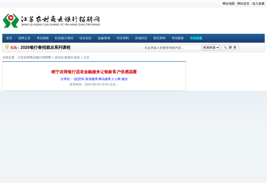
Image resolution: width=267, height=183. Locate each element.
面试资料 (159, 38)
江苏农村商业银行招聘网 (34, 57)
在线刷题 (196, 38)
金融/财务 (104, 38)
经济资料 (123, 38)
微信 (125, 79)
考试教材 (178, 38)
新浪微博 (91, 79)
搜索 (230, 47)
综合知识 (85, 38)
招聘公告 (24, 38)
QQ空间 (79, 79)
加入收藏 (258, 3)
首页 (9, 38)
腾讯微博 (104, 79)
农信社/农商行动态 (67, 57)
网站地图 (228, 3)
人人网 (116, 79)
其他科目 (141, 38)
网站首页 (243, 3)
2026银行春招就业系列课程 (45, 47)
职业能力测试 (64, 38)
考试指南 (43, 38)
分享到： (67, 79)
